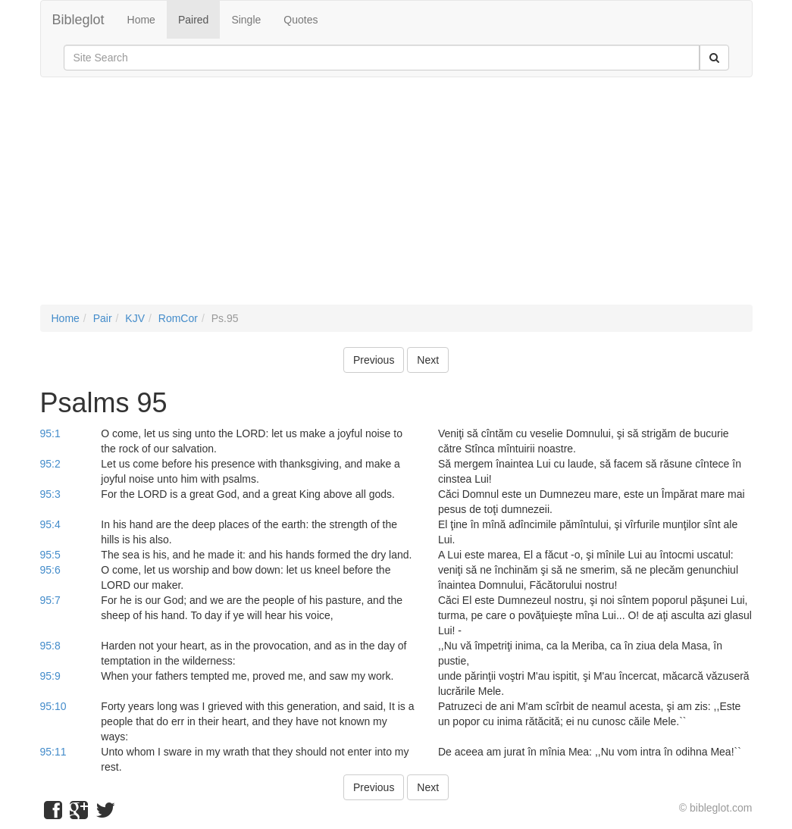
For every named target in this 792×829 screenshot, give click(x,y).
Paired (193, 20)
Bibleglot (78, 19)
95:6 (50, 570)
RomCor (178, 318)
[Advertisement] (396, 198)
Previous (373, 360)
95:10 (53, 706)
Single (246, 20)
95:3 (50, 494)
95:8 (50, 646)
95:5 (50, 555)
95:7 (50, 600)
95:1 (50, 433)
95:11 (53, 752)
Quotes (300, 20)
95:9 (50, 676)
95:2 (50, 464)
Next (428, 360)
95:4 (50, 524)
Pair (102, 318)
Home (141, 20)
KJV (135, 318)
